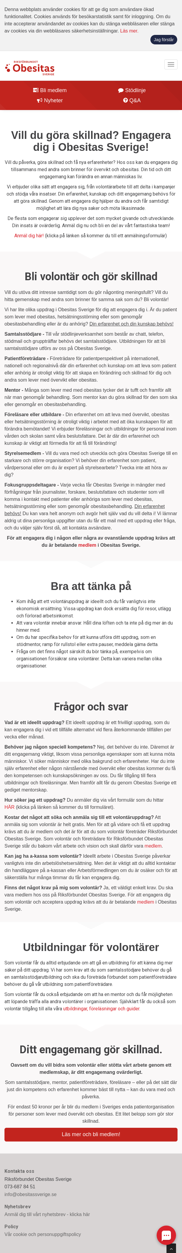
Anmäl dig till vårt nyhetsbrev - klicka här (47, 1214)
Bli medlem (50, 90)
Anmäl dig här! (29, 235)
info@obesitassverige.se (30, 1194)
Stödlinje (132, 90)
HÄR (9, 807)
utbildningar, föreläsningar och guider (101, 1009)
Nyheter (50, 100)
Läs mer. (129, 30)
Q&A (132, 100)
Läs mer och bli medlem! (91, 1134)
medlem (87, 545)
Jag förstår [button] (164, 39)
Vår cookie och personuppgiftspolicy (42, 1234)
